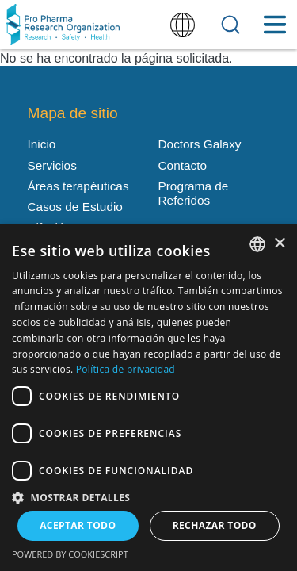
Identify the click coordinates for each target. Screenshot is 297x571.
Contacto (182, 165)
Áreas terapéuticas (78, 186)
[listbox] (257, 244)
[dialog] (148, 397)
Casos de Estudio (75, 206)
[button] (148, 496)
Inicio (42, 144)
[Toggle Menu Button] (274, 24)
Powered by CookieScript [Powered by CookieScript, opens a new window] (70, 554)
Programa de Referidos (193, 193)
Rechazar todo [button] (215, 525)
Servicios (52, 165)
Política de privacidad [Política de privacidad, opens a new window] (125, 369)
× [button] (279, 244)
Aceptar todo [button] (78, 525)
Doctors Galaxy (200, 144)
